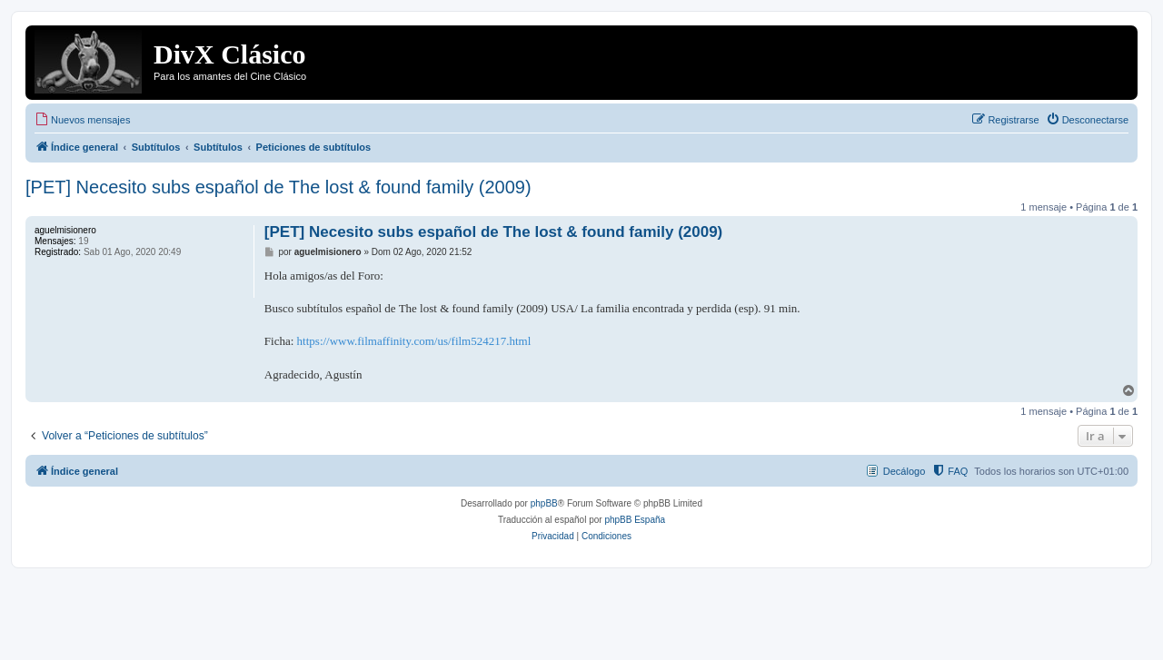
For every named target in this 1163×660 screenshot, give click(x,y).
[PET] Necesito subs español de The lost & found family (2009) (278, 187)
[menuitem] (82, 120)
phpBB (544, 503)
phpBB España (634, 520)
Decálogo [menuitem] (904, 471)
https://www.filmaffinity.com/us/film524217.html (414, 341)
